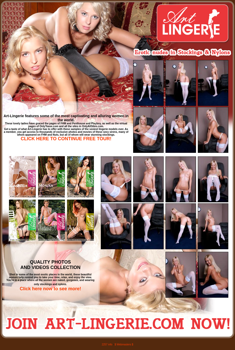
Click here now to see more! (50, 288)
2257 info (107, 344)
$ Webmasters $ (124, 344)
